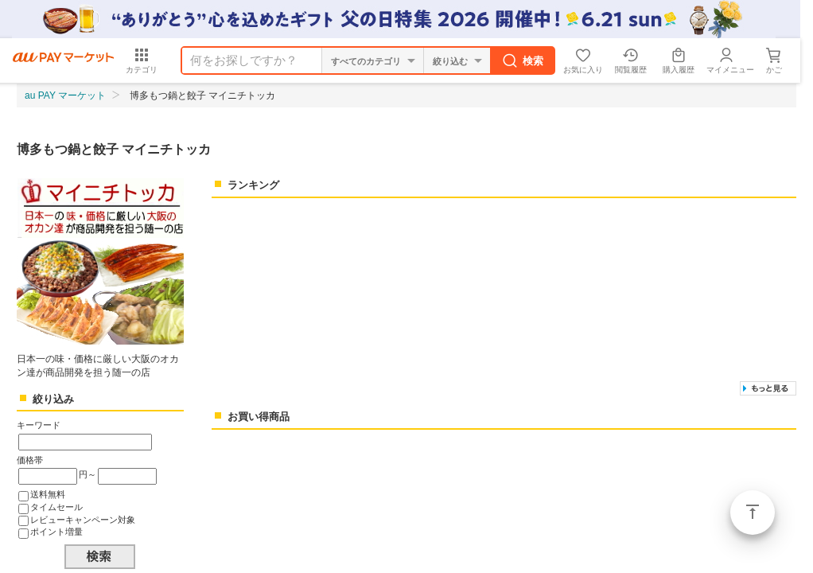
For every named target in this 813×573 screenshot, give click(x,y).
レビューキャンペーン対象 (82, 519)
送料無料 (47, 494)
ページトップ (752, 512)
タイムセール (56, 507)
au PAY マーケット (65, 95)
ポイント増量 (56, 531)
